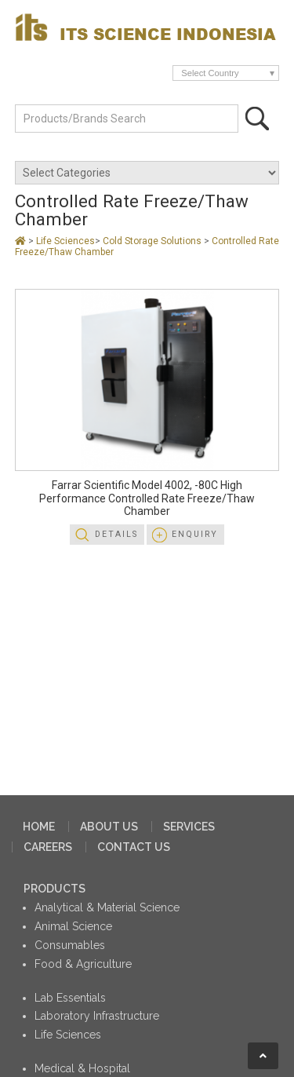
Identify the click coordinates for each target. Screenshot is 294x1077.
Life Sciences (65, 240)
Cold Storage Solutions (153, 240)
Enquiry (195, 534)
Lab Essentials (70, 997)
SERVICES (189, 826)
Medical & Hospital (82, 1068)
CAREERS (48, 847)
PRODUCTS (54, 888)
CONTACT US (133, 847)
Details (116, 534)
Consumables (69, 945)
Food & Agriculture (83, 964)
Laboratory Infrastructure (96, 1015)
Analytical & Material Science (107, 907)
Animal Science (73, 926)
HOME (39, 826)
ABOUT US (109, 826)
